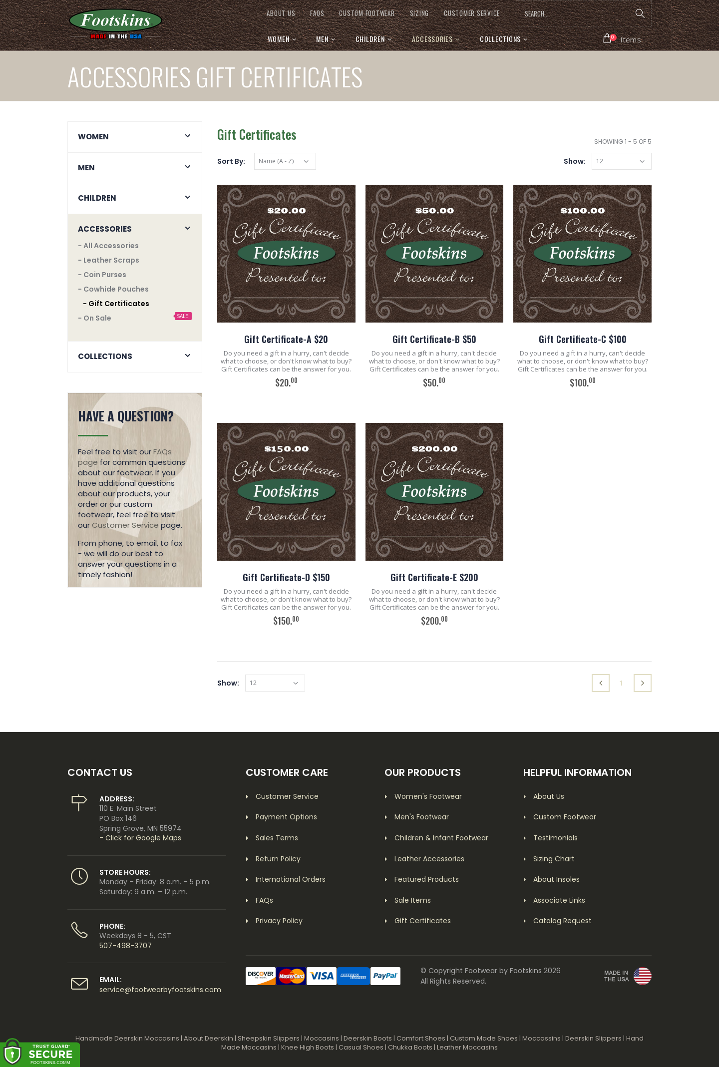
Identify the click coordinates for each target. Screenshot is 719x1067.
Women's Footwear (428, 796)
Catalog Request (562, 921)
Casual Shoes (361, 1047)
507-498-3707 (125, 946)
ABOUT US (281, 13)
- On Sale (94, 318)
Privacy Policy (279, 921)
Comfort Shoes (420, 1038)
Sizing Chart (554, 859)
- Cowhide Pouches (113, 289)
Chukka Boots (410, 1047)
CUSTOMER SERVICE (472, 13)
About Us (548, 796)
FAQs (317, 13)
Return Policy (278, 859)
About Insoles (556, 879)
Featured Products (426, 879)
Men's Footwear (421, 817)
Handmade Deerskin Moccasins (127, 1038)
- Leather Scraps (108, 260)
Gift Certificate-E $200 (434, 577)
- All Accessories (108, 246)
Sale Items (412, 900)
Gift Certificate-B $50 (434, 339)
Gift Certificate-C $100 (583, 339)
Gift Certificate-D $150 (286, 577)
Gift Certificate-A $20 (286, 339)
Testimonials (555, 838)
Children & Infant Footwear (441, 838)
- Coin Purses (102, 275)
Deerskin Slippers (593, 1038)
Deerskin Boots (368, 1038)
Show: (575, 161)
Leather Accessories (429, 859)
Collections (500, 38)
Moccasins (321, 1038)
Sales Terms (277, 838)
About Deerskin (208, 1038)
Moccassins (541, 1038)
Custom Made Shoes (484, 1038)
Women (279, 38)
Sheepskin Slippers (269, 1038)
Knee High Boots (307, 1047)
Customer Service (125, 525)
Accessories (432, 38)
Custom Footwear (564, 817)
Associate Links (559, 900)
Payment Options (286, 817)
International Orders (291, 879)
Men (322, 38)
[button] (622, 38)
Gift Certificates (422, 921)
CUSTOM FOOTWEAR (366, 13)
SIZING (419, 13)
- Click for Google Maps (140, 838)
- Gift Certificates (116, 304)
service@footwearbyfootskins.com (160, 990)
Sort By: (231, 161)
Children (370, 38)
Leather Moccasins (467, 1047)
